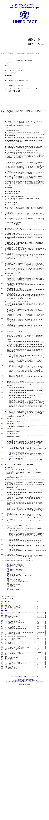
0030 (2, 275)
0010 (2, 250)
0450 (2, 661)
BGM (6, 269)
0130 (2, 365)
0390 (2, 619)
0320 (2, 546)
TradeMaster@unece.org (37, 811)
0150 (2, 384)
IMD (8, 604)
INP (8, 504)
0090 (2, 335)
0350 (2, 589)
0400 (2, 626)
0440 (2, 655)
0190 (2, 446)
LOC (8, 377)
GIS (8, 589)
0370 (2, 604)
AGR (6, 292)
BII (8, 583)
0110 (2, 347)
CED (10, 434)
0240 (2, 487)
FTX (6, 299)
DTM (6, 275)
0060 (2, 299)
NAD (8, 365)
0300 (2, 532)
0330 (2, 553)
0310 (2, 538)
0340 (2, 583)
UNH (6, 250)
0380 (2, 611)
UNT (6, 661)
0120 (2, 358)
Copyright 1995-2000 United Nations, (20, 806)
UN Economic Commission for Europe (24, 808)
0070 (2, 310)
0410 (2, 632)
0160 (2, 393)
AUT (6, 284)
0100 (2, 341)
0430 (2, 649)
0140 (2, 377)
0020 (2, 269)
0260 (2, 504)
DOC (8, 335)
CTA (10, 461)
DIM (10, 643)
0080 (2, 326)
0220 (2, 467)
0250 (2, 498)
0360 (2, 596)
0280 (2, 516)
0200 (2, 453)
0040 (2, 284)
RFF (8, 326)
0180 (2, 434)
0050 (2, 292)
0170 (2, 420)
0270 (2, 510)
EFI (10, 532)
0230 (2, 472)
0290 (2, 523)
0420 (2, 643)
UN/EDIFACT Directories (24, 813)
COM (10, 467)
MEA (8, 516)
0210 (2, 461)
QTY (8, 619)
